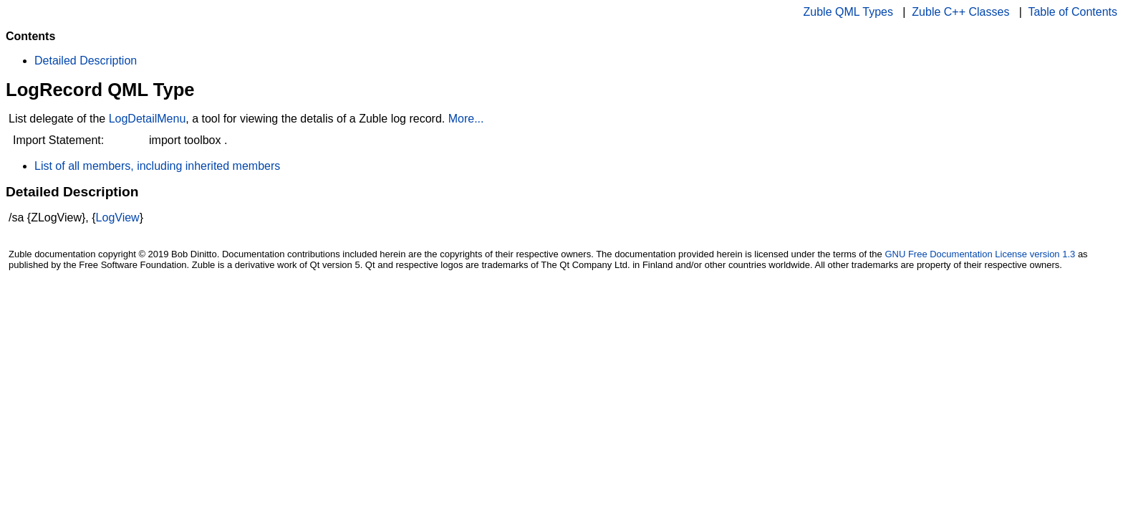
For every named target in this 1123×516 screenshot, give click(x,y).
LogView (118, 217)
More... (466, 119)
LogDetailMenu (147, 119)
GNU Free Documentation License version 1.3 (980, 254)
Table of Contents (1072, 12)
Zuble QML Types (848, 12)
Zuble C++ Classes (960, 12)
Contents (30, 36)
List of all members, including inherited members (157, 166)
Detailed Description (85, 60)
